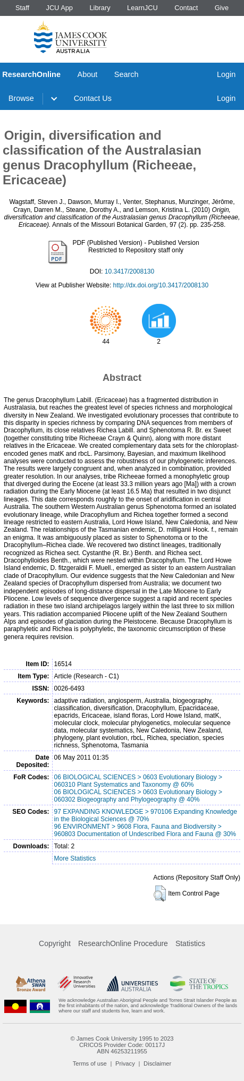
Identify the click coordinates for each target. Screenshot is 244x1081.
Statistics (190, 943)
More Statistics (75, 858)
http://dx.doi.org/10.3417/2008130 (160, 285)
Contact (186, 8)
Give (222, 8)
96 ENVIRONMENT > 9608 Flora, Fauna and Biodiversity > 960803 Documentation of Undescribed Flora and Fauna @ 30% (145, 830)
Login (226, 74)
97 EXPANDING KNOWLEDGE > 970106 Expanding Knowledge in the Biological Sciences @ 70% (145, 815)
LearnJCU (142, 8)
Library (99, 8)
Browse (21, 98)
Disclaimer (157, 1063)
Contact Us (93, 98)
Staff (22, 8)
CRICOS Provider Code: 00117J (122, 1045)
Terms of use (90, 1063)
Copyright (55, 943)
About (88, 74)
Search (126, 74)
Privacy (125, 1063)
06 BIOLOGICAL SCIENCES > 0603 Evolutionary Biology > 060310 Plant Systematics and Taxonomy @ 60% (138, 780)
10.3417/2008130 (129, 271)
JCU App (59, 8)
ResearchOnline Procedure (123, 943)
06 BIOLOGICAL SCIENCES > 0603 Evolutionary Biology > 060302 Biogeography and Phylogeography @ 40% (138, 795)
